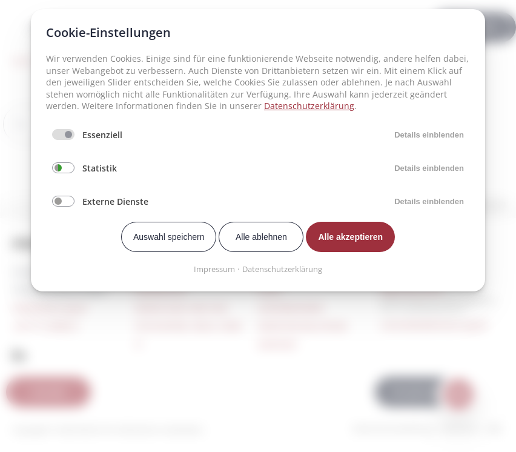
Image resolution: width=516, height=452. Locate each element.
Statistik (99, 168)
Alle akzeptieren (350, 237)
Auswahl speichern (169, 237)
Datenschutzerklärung (309, 105)
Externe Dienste (115, 201)
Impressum (214, 269)
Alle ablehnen (261, 237)
